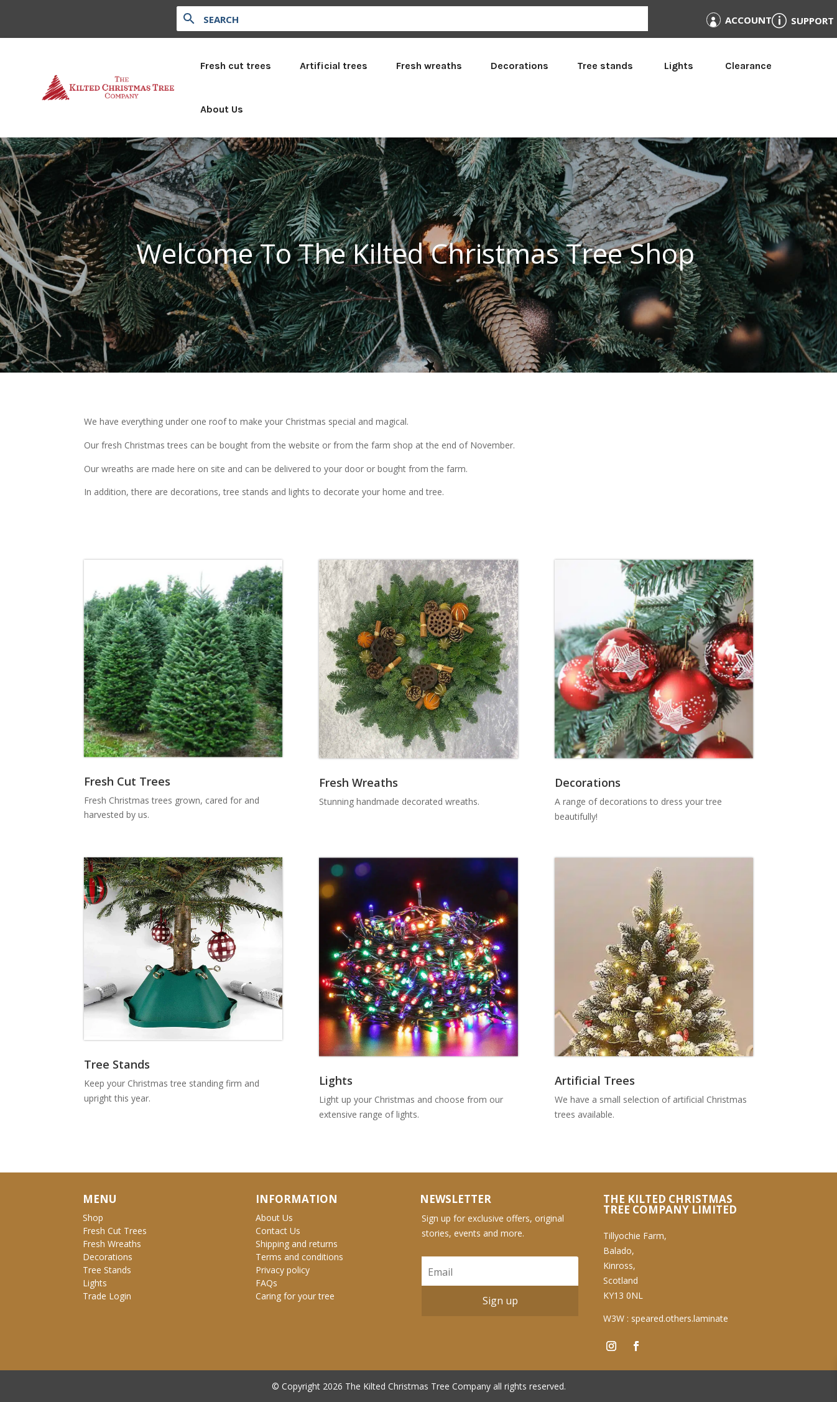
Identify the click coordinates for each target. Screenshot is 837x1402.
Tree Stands (107, 1270)
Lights (678, 66)
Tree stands (605, 66)
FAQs (266, 1283)
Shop (93, 1217)
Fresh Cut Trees (115, 1231)
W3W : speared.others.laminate (665, 1318)
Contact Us (278, 1231)
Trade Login (107, 1296)
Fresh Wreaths (112, 1244)
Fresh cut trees (235, 66)
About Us (221, 109)
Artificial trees (334, 66)
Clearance (748, 66)
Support (812, 20)
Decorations (519, 66)
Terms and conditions (299, 1257)
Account (748, 20)
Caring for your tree (295, 1296)
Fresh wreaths (429, 66)
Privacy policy (283, 1270)
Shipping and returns (297, 1244)
